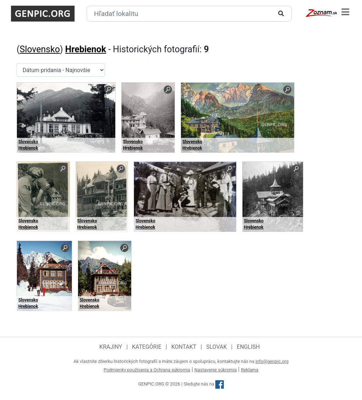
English (248, 346)
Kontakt (183, 346)
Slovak (216, 346)
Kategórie (146, 346)
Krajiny (110, 346)
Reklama (249, 369)
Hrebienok (85, 49)
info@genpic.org (272, 361)
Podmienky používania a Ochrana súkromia (147, 369)
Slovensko (40, 49)
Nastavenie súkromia (215, 369)
